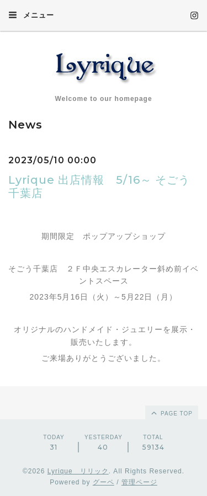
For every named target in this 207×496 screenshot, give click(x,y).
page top (171, 412)
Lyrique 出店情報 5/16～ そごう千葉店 (99, 186)
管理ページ (139, 482)
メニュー (31, 14)
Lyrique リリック (78, 471)
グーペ (103, 482)
